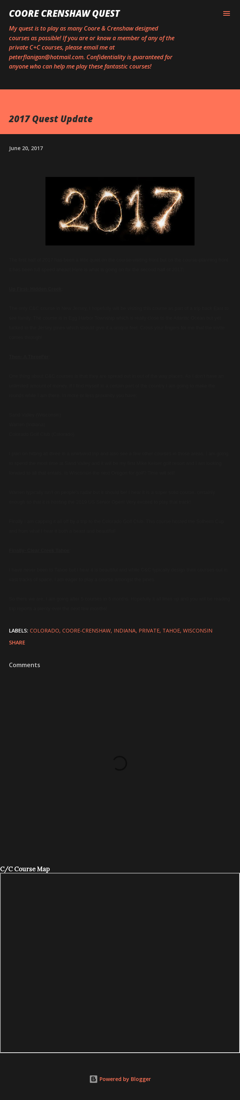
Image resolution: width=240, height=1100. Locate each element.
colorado (44, 630)
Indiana (125, 630)
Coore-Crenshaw (86, 630)
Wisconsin (197, 630)
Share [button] (17, 642)
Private (149, 630)
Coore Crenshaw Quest (64, 13)
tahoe (171, 630)
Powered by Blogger (120, 1078)
